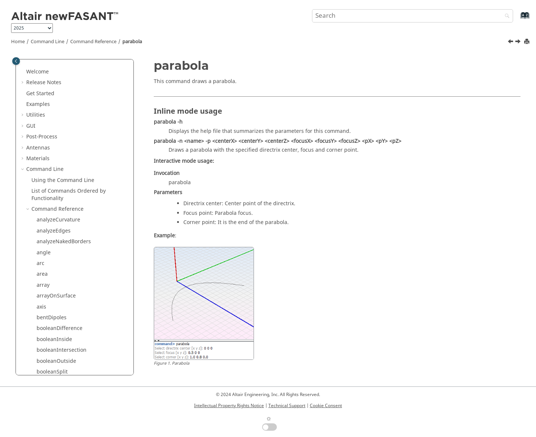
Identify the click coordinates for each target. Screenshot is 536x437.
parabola (132, 41)
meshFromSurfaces (60, 107)
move (43, 129)
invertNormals (54, 64)
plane (44, 216)
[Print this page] (527, 42)
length (45, 75)
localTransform (55, 96)
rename (46, 346)
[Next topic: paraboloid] (519, 42)
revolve (45, 357)
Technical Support (286, 405)
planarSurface (54, 205)
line (41, 85)
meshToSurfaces (57, 118)
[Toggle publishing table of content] (16, 61)
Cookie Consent (326, 405)
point (43, 226)
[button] (34, 64)
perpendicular (54, 183)
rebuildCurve (53, 302)
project (45, 291)
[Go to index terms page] (517, 19)
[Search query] (412, 16)
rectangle (48, 324)
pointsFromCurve (58, 248)
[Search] (505, 16)
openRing (49, 150)
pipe (42, 194)
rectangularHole (57, 335)
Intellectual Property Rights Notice (229, 405)
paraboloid (50, 172)
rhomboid (49, 367)
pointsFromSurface (60, 270)
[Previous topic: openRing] (511, 42)
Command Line (47, 41)
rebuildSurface (55, 313)
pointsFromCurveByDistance (71, 259)
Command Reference (93, 41)
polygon (47, 281)
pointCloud (50, 237)
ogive (43, 140)
